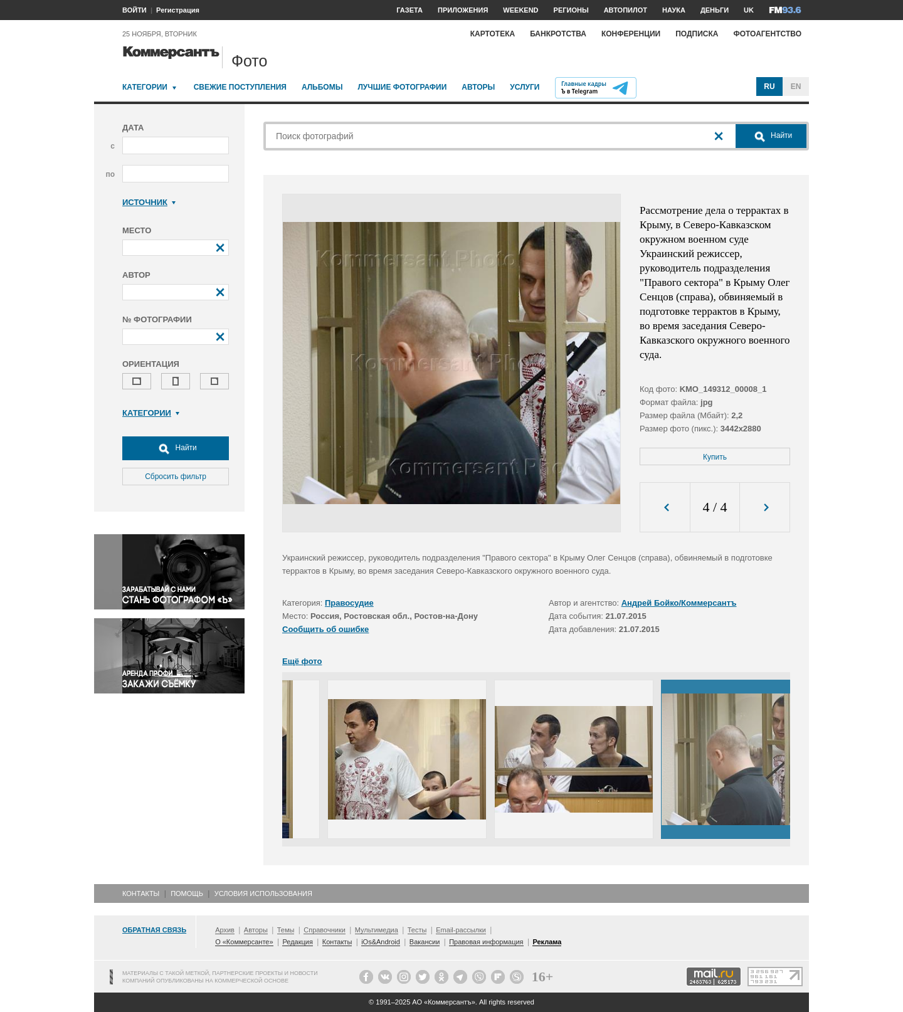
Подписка (696, 33)
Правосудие (349, 603)
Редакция (297, 942)
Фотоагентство (767, 33)
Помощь (187, 893)
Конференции (630, 33)
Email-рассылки (461, 930)
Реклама (546, 942)
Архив (225, 930)
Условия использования (263, 893)
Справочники (325, 930)
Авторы (478, 87)
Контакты (140, 893)
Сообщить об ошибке (325, 629)
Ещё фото (302, 661)
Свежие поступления (240, 87)
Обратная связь (154, 930)
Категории (144, 87)
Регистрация (177, 10)
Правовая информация (486, 942)
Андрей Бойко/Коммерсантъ (679, 603)
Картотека (492, 33)
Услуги (524, 87)
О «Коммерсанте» (244, 942)
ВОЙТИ (134, 10)
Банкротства (558, 33)
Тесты (417, 930)
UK (749, 10)
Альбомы (322, 87)
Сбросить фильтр (175, 476)
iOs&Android (380, 942)
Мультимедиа (376, 930)
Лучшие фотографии (401, 87)
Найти (175, 448)
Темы (286, 930)
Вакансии (424, 942)
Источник (149, 202)
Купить (715, 457)
